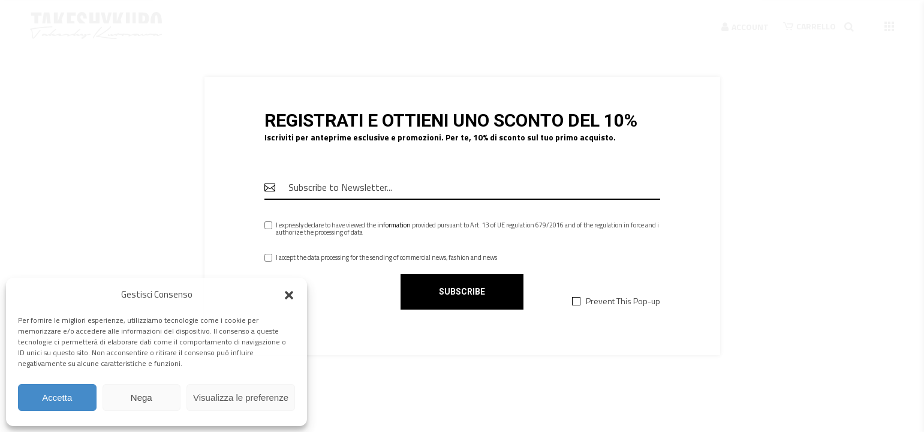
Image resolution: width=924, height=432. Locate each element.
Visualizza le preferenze (240, 397)
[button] (289, 295)
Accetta (57, 397)
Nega (141, 397)
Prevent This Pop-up (622, 301)
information (394, 225)
